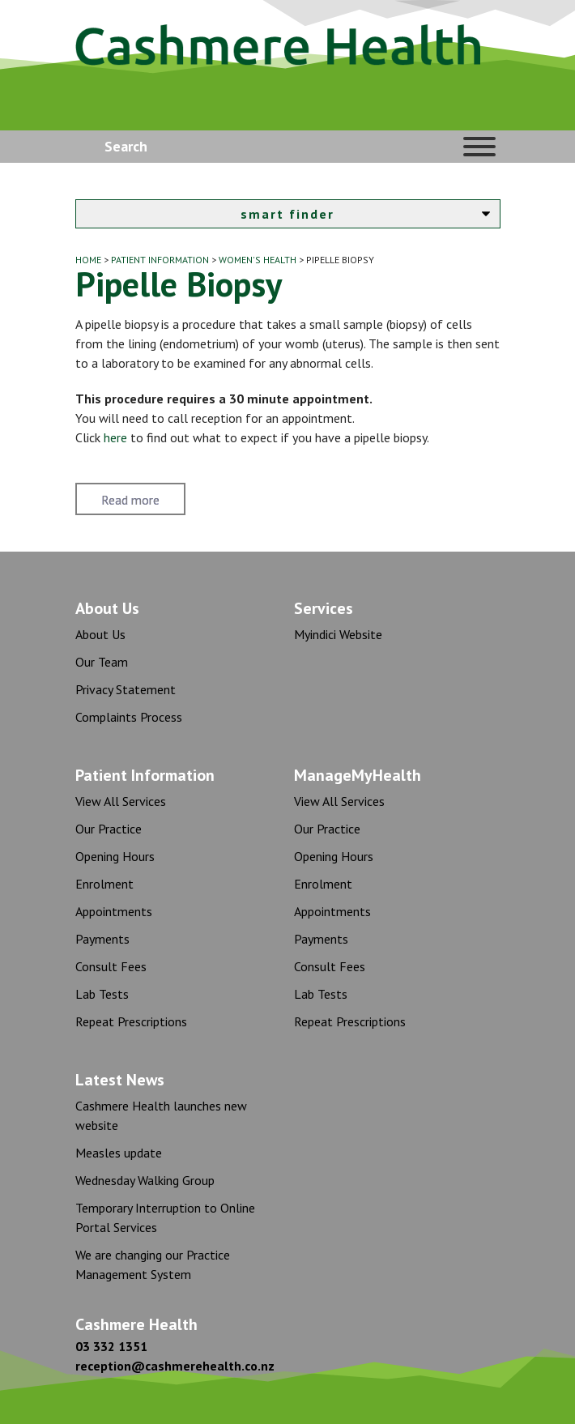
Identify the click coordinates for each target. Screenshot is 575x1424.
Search (125, 146)
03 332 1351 (111, 1346)
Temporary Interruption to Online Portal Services (165, 1217)
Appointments (113, 911)
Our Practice (108, 829)
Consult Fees (111, 966)
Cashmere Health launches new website (161, 1115)
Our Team (101, 662)
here (115, 437)
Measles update (118, 1153)
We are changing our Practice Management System (152, 1264)
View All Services (120, 801)
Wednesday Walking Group (145, 1180)
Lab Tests (102, 994)
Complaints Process (128, 717)
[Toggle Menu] (479, 146)
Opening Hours (115, 856)
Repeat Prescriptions (131, 1021)
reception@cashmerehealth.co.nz (175, 1366)
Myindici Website (338, 634)
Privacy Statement (125, 689)
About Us (100, 634)
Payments (102, 939)
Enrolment (104, 884)
